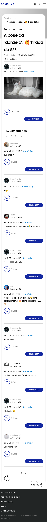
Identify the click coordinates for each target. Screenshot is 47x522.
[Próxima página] (21, 136)
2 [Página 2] (15, 136)
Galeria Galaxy (28, 72)
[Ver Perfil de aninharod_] (14, 143)
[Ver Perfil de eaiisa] (12, 215)
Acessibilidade (8, 493)
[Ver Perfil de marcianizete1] (15, 435)
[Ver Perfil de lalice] (12, 286)
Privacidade (7, 502)
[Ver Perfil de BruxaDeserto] (15, 65)
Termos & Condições (11, 497)
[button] (38, 66)
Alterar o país (8, 511)
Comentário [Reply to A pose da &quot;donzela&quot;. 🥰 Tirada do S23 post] (33, 119)
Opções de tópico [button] (38, 25)
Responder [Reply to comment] (34, 169)
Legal (4, 506)
